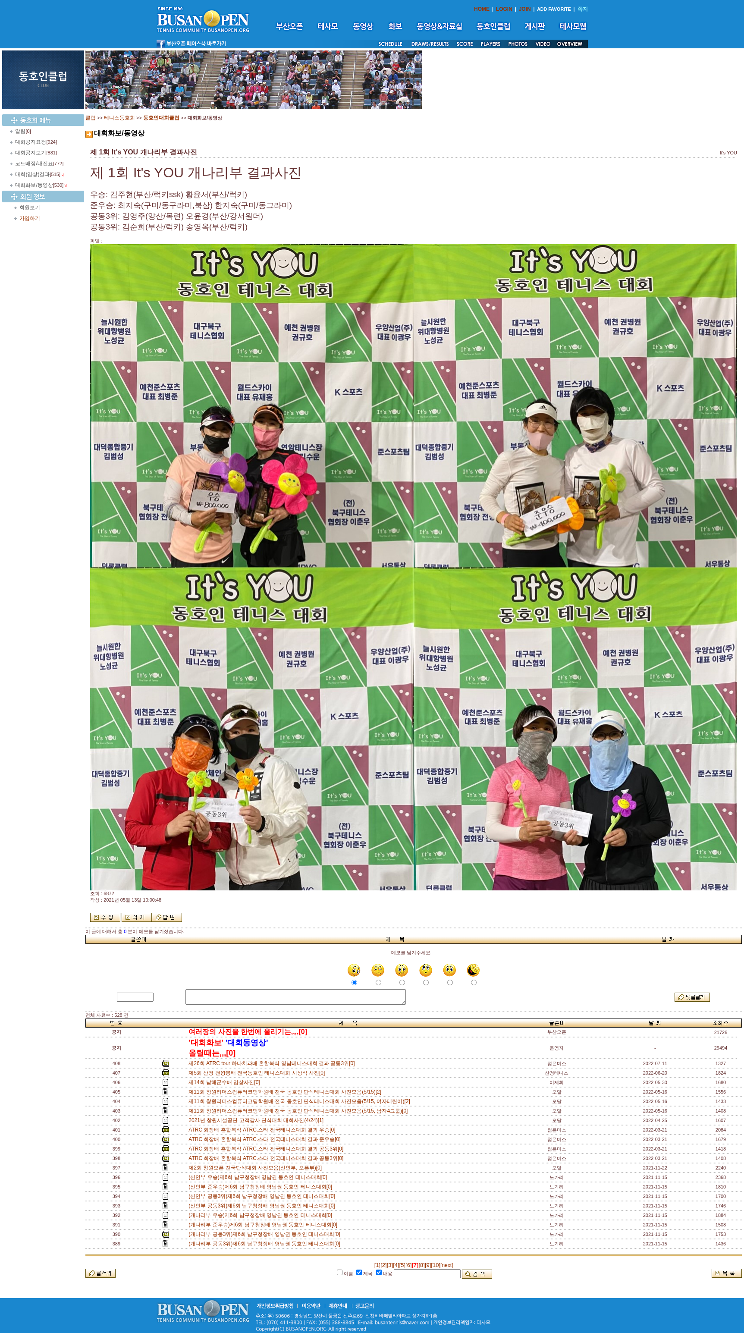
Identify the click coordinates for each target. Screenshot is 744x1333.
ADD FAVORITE (554, 9)
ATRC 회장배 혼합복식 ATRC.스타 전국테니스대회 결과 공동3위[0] (267, 1149)
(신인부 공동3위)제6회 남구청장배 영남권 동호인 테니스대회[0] (263, 1196)
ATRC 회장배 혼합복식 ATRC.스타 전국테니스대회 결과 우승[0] (263, 1130)
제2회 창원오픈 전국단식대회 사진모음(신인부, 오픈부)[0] (256, 1168)
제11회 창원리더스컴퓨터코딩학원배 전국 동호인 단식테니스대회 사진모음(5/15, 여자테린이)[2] (300, 1101)
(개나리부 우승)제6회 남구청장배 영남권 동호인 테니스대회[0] (261, 1215)
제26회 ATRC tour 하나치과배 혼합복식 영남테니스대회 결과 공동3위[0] (273, 1063)
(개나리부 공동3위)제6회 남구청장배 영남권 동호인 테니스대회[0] (265, 1234)
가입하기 (29, 218)
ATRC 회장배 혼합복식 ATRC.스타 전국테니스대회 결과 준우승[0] (265, 1139)
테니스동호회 (119, 118)
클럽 (90, 118)
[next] (446, 1265)
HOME (482, 9)
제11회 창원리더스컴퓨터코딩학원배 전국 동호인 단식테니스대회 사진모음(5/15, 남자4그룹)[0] (299, 1111)
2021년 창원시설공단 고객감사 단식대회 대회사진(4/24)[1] (257, 1120)
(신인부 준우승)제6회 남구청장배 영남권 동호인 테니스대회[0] (261, 1187)
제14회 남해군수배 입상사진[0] (225, 1082)
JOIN (525, 9)
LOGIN (504, 9)
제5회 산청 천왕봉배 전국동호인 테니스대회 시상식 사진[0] (258, 1073)
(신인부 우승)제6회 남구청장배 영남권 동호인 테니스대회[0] (259, 1177)
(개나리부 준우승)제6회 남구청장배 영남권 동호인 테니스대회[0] (264, 1225)
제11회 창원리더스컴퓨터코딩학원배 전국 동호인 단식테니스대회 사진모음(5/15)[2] (286, 1092)
